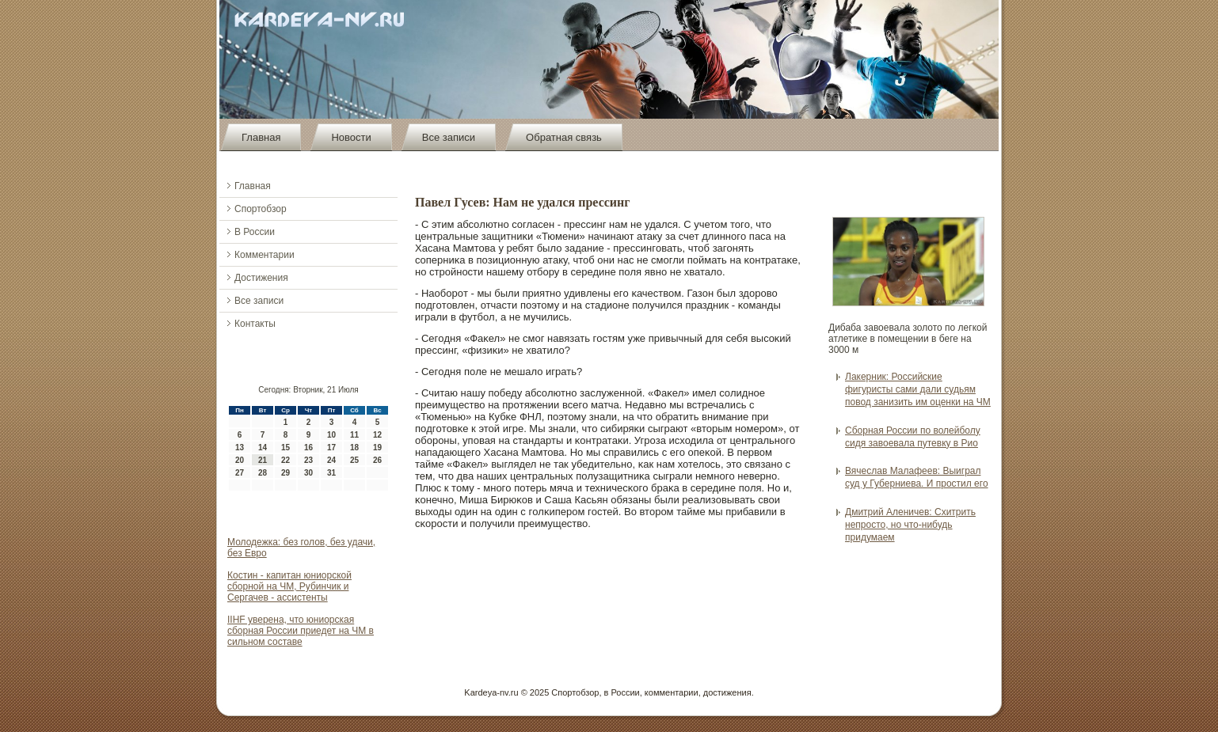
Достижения (261, 277)
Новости (351, 137)
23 (308, 460)
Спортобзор (260, 208)
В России (254, 231)
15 (285, 447)
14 (262, 447)
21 (262, 460)
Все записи (448, 137)
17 (331, 447)
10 (331, 434)
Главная (261, 137)
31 (331, 472)
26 (377, 460)
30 (308, 472)
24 (331, 460)
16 (308, 447)
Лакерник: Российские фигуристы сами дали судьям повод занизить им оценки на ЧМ (918, 389)
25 (354, 460)
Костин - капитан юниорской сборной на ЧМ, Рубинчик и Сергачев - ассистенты (289, 586)
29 (285, 472)
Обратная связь (564, 137)
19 (377, 447)
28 (262, 472)
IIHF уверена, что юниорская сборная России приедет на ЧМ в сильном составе (300, 630)
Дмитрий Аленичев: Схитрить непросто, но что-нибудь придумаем (910, 525)
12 (377, 434)
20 (239, 460)
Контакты (255, 323)
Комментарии (264, 254)
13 (239, 447)
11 (354, 434)
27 (239, 472)
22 (285, 460)
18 (354, 447)
